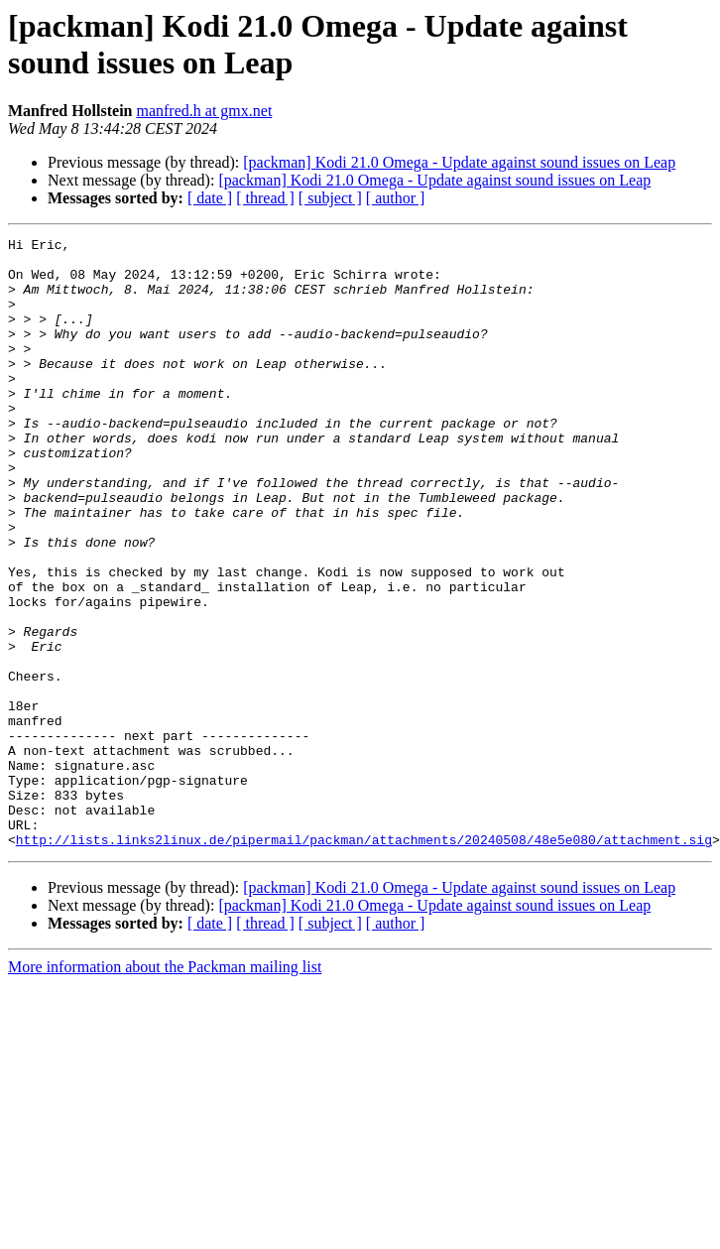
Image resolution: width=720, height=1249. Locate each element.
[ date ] (209, 197)
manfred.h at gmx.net (204, 110)
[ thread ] (265, 197)
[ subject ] (330, 197)
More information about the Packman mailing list (164, 1088)
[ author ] (395, 197)
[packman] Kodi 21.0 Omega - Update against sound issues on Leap (459, 162)
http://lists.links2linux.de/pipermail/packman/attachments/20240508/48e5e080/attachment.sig (364, 961)
